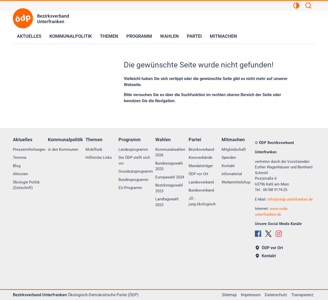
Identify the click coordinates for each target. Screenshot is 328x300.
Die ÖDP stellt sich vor (134, 160)
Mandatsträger (201, 166)
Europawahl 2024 (169, 177)
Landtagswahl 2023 (166, 202)
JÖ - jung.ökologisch (202, 201)
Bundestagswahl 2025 (169, 166)
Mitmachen (223, 36)
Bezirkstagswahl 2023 (169, 188)
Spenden (229, 157)
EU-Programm (130, 187)
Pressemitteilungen (29, 149)
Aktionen (20, 174)
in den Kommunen (63, 149)
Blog (16, 166)
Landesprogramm (133, 149)
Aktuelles (29, 36)
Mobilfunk (93, 149)
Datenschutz (276, 294)
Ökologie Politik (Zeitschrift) (26, 185)
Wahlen (169, 36)
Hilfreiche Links (98, 157)
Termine (19, 157)
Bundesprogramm (133, 179)
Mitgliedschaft (234, 149)
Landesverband (201, 182)
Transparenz (302, 294)
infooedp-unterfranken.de (290, 199)
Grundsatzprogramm (135, 171)
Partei (194, 36)
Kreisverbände (200, 157)
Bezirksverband (201, 149)
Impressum (251, 294)
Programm (139, 36)
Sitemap (229, 294)
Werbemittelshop (236, 182)
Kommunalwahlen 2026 (170, 152)
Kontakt (228, 166)
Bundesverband (201, 190)
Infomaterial (232, 174)
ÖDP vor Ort (198, 174)
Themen (109, 36)
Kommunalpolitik (70, 36)
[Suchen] (308, 6)
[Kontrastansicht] (296, 6)
